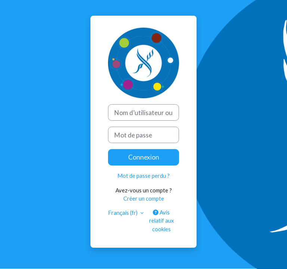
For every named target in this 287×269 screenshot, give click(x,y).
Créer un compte (143, 198)
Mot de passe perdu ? (143, 175)
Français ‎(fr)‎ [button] (123, 212)
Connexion (143, 157)
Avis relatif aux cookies (161, 220)
